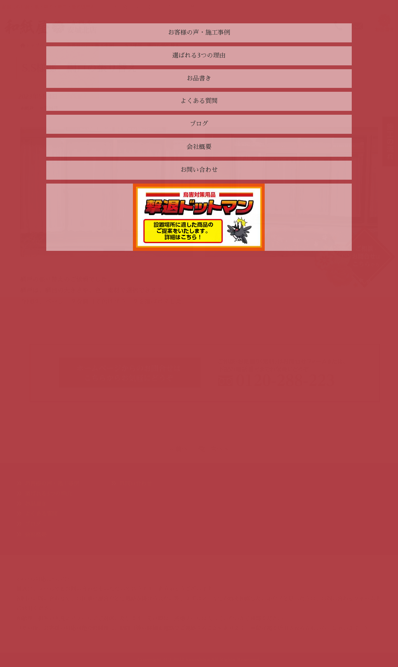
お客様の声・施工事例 (52, 483)
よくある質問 (41, 513)
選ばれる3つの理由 (48, 493)
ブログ (33, 524)
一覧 (199, 449)
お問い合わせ (135, 483)
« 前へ (179, 449)
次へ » (219, 449)
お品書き (36, 503)
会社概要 (36, 534)
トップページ (37, 45)
